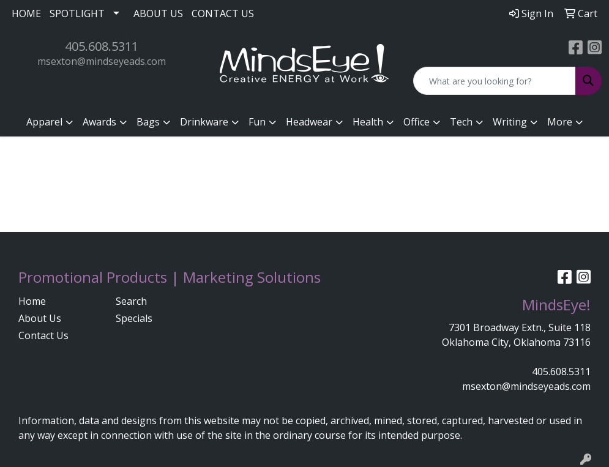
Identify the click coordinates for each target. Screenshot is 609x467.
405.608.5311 (101, 46)
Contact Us (43, 335)
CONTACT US (223, 13)
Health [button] (368, 122)
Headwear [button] (309, 122)
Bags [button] (148, 122)
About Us (39, 318)
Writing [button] (510, 122)
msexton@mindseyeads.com (101, 61)
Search (131, 301)
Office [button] (416, 122)
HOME (26, 13)
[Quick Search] (494, 81)
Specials (134, 318)
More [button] (559, 122)
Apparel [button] (44, 122)
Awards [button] (99, 122)
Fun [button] (257, 122)
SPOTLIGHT (77, 13)
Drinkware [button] (204, 122)
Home (32, 301)
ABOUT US (158, 13)
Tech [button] (461, 122)
